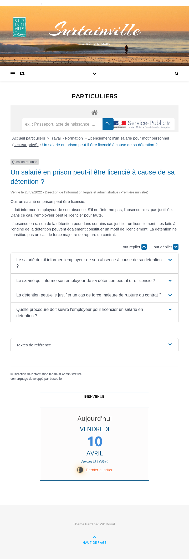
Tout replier (134, 247)
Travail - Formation (67, 138)
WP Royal (107, 524)
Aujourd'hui (95, 418)
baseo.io (56, 379)
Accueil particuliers (29, 138)
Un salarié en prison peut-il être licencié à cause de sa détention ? (100, 144)
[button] (94, 263)
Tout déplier (165, 247)
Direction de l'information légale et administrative (47, 374)
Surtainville (94, 29)
